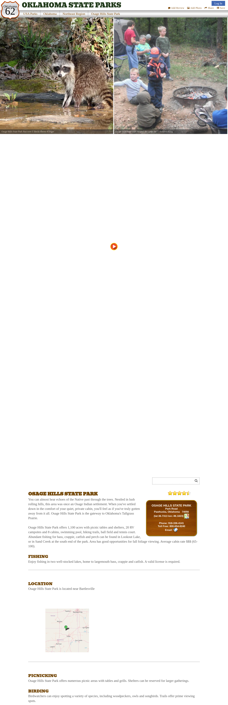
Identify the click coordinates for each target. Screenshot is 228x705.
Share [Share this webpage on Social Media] (209, 8)
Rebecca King (166, 131)
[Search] (174, 481)
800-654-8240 (177, 526)
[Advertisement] (61, 482)
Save (221, 8)
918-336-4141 (176, 523)
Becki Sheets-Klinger (44, 131)
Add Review (176, 8)
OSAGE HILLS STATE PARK (171, 505)
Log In (218, 3)
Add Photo (194, 8)
